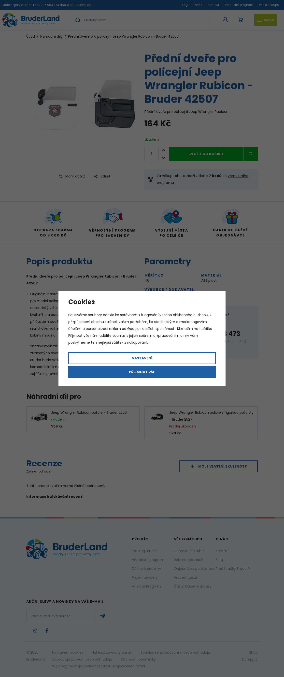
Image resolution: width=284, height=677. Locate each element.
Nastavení (142, 358)
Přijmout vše (142, 371)
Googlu (133, 328)
